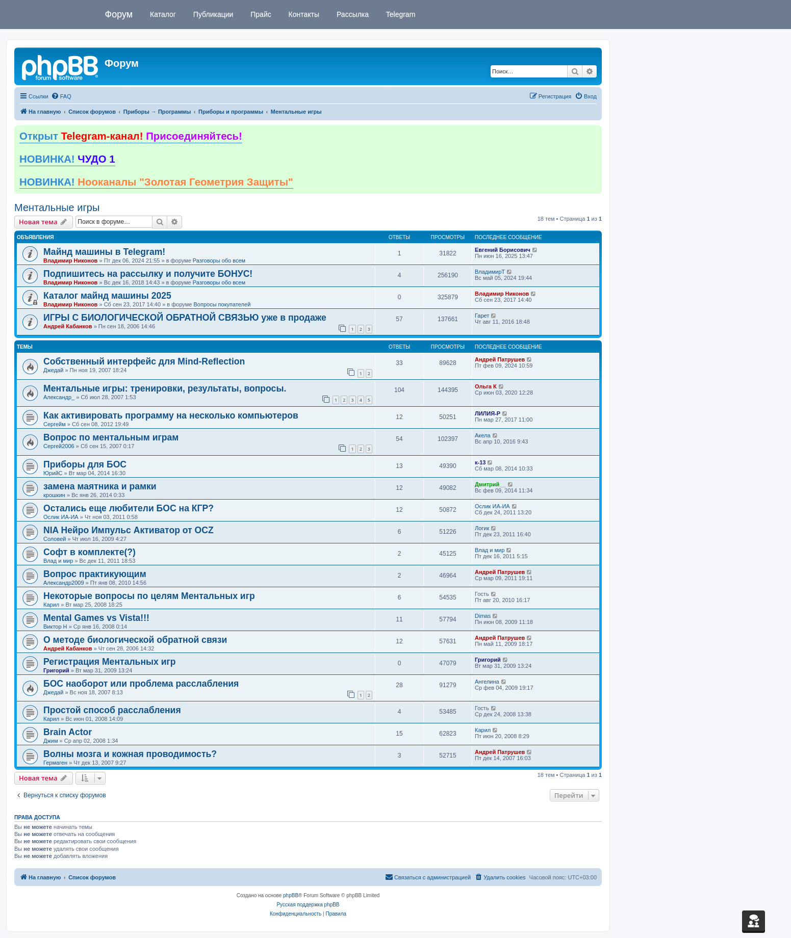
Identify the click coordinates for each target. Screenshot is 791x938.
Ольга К (486, 386)
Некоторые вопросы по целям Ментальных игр (149, 596)
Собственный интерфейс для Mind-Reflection (144, 361)
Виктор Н (55, 626)
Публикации (212, 14)
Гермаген (55, 763)
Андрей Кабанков (67, 326)
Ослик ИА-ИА (61, 517)
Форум (119, 14)
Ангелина (487, 682)
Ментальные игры (56, 207)
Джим (50, 741)
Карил (51, 605)
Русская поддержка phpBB (307, 904)
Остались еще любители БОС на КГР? (128, 508)
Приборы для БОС (84, 464)
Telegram (399, 14)
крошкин (54, 495)
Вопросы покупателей (221, 304)
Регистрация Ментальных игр (109, 662)
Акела (483, 435)
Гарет (482, 315)
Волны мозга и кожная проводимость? (130, 754)
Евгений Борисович (502, 250)
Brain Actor (67, 732)
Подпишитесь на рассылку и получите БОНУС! (147, 274)
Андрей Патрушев (500, 359)
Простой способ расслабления (112, 710)
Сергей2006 (58, 446)
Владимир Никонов (70, 260)
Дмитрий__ (490, 484)
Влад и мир (58, 561)
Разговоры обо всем (219, 260)
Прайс (259, 14)
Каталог (162, 14)
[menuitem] (61, 96)
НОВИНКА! (67, 159)
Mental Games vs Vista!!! (96, 618)
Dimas (483, 616)
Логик (482, 528)
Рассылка (352, 14)
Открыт (130, 136)
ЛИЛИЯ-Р (487, 413)
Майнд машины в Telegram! (104, 252)
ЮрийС (52, 473)
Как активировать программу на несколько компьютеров (170, 415)
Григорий (56, 670)
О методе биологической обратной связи (135, 640)
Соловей (54, 539)
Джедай (53, 370)
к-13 (480, 462)
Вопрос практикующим (94, 574)
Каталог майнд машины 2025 (107, 296)
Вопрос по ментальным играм (110, 437)
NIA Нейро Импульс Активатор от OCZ (128, 530)
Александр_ (58, 397)
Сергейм (54, 424)
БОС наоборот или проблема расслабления (141, 684)
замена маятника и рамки (100, 486)
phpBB (290, 895)
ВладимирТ (490, 272)
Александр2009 (63, 583)
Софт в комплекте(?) (89, 552)
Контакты (303, 14)
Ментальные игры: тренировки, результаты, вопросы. (164, 388)
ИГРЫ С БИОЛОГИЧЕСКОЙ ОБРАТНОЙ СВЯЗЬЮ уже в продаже (184, 317)
